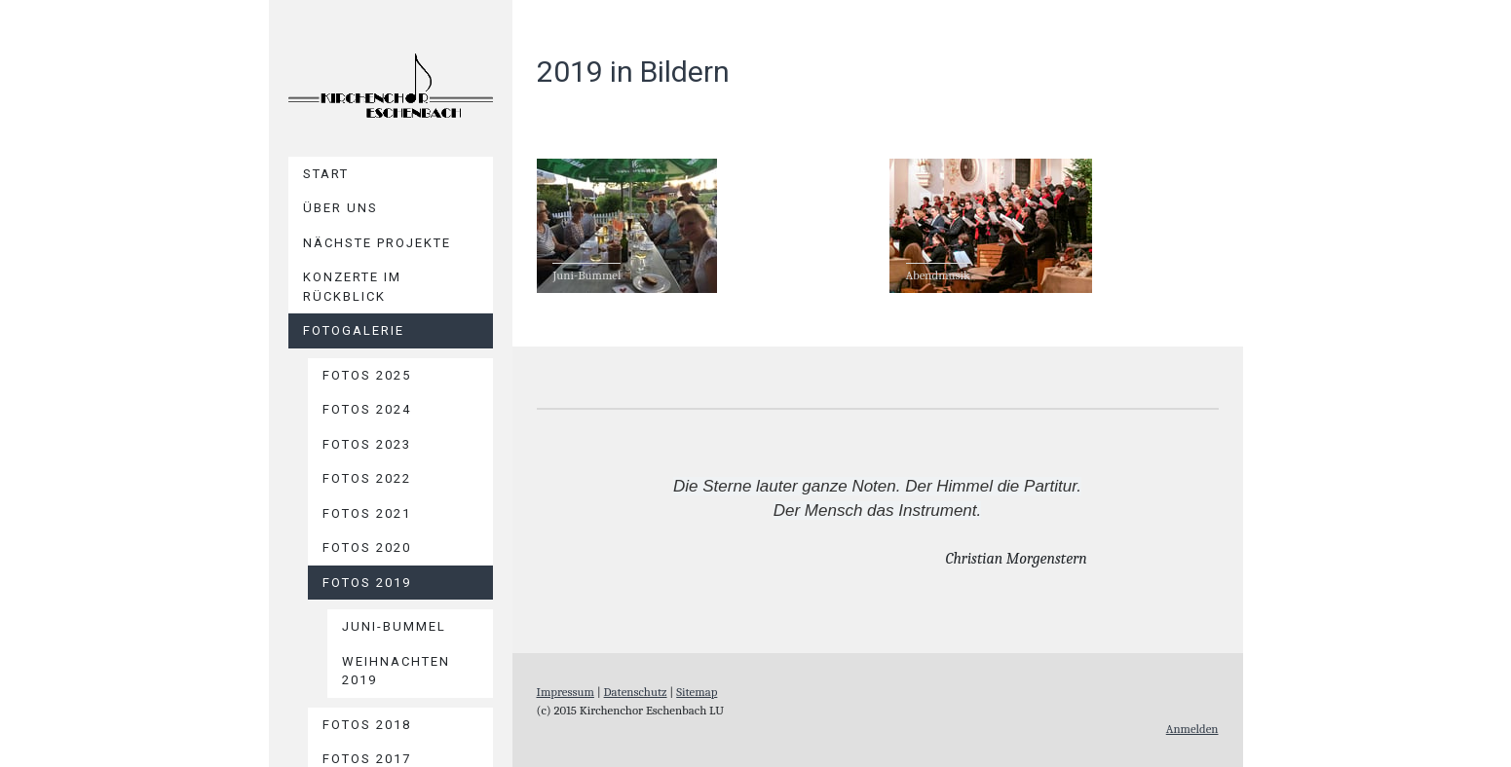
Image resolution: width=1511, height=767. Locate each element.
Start (326, 173)
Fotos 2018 (366, 724)
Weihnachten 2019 (396, 671)
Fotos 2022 (366, 478)
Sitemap (696, 691)
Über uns (340, 208)
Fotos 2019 (366, 582)
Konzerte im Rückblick (352, 287)
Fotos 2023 (366, 444)
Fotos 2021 (366, 513)
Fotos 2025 (366, 375)
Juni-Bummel (394, 626)
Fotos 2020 (366, 547)
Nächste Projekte (377, 243)
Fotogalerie (353, 330)
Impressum (565, 691)
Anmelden (1192, 728)
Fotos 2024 (366, 409)
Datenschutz (635, 691)
